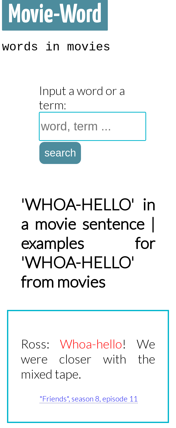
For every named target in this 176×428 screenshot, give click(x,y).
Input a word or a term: (82, 97)
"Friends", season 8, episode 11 (89, 398)
